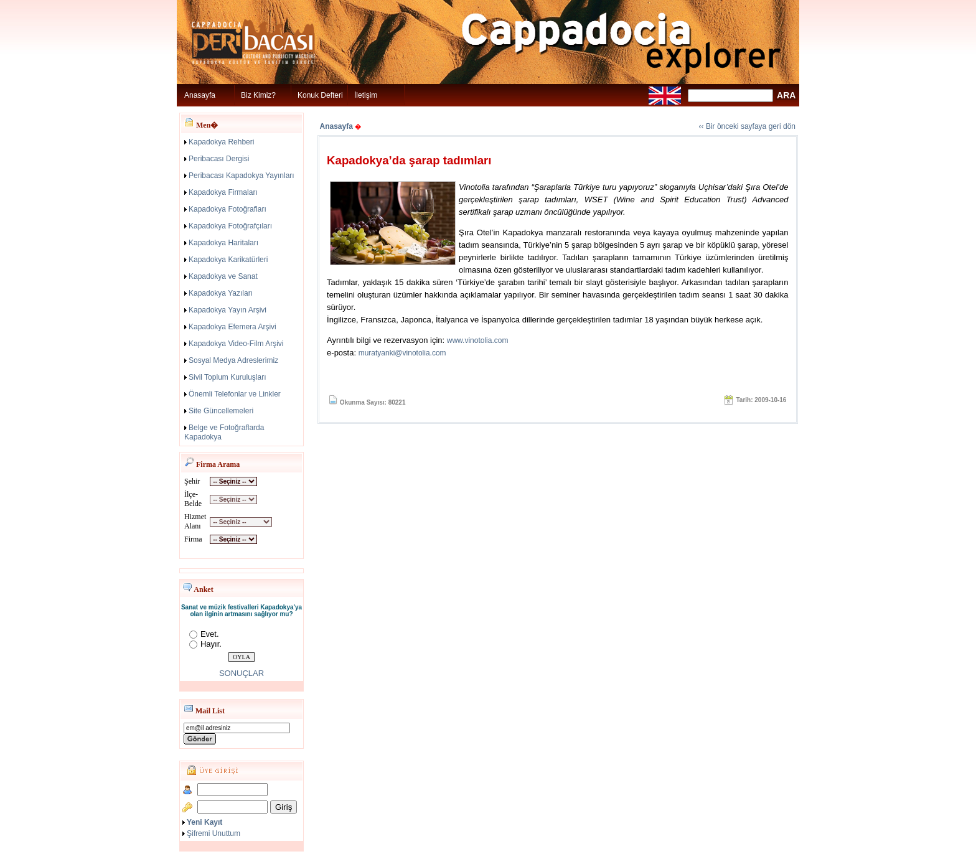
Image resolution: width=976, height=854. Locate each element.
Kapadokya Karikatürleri (228, 259)
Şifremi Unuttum (213, 833)
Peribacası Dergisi (219, 158)
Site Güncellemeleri (221, 410)
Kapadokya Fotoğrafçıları (230, 226)
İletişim (365, 95)
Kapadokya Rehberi (221, 142)
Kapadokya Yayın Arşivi (227, 310)
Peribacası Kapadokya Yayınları (241, 175)
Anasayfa (199, 95)
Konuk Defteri (320, 95)
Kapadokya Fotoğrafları (227, 209)
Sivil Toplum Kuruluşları (227, 377)
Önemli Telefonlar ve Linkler (235, 394)
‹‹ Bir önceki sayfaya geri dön (747, 126)
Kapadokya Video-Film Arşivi (236, 343)
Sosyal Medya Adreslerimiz (233, 360)
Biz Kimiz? (258, 95)
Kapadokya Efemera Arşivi (232, 326)
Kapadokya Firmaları (223, 192)
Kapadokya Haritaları (223, 242)
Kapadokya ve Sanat (223, 276)
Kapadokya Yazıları (221, 293)
